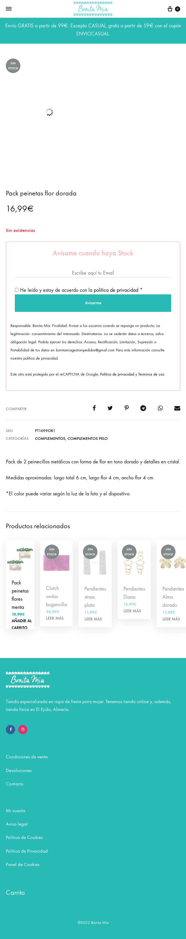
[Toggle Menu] (9, 9)
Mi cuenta (15, 811)
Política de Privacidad (27, 851)
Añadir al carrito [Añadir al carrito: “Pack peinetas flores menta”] (22, 624)
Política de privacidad (117, 374)
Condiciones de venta (27, 757)
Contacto (15, 784)
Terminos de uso (151, 374)
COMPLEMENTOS (50, 438)
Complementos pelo (88, 438)
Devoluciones (19, 770)
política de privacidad (116, 290)
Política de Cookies (24, 837)
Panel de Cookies (23, 864)
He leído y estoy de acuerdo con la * (79, 290)
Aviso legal (17, 824)
